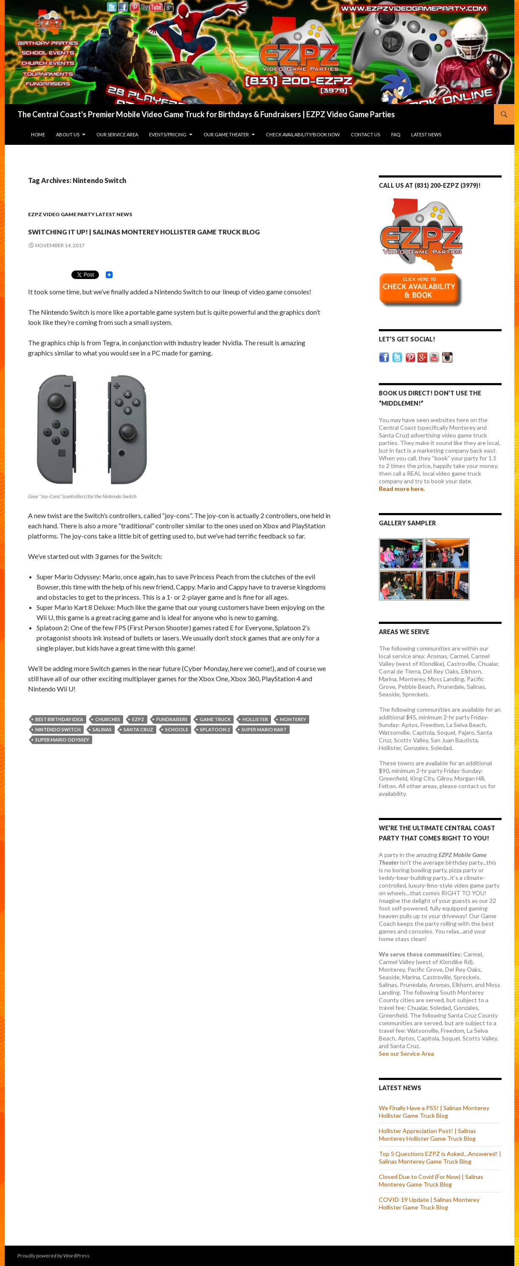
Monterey (293, 734)
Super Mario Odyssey (62, 755)
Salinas (102, 744)
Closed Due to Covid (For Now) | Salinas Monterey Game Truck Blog (431, 1180)
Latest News (426, 134)
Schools (176, 744)
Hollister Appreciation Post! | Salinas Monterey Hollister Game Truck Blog (427, 1134)
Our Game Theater (226, 134)
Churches (107, 734)
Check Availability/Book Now (303, 134)
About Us (67, 134)
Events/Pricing (167, 134)
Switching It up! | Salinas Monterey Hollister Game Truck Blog (158, 236)
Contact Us (365, 134)
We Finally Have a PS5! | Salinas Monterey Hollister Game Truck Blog (434, 1111)
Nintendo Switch (58, 744)
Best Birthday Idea (59, 734)
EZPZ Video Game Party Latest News (80, 214)
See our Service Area (406, 1053)
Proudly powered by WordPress (53, 1255)
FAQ (395, 134)
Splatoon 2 (215, 744)
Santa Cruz (138, 744)
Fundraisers (172, 734)
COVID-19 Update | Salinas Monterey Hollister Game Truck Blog (429, 1203)
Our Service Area (117, 134)
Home (38, 134)
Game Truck (215, 734)
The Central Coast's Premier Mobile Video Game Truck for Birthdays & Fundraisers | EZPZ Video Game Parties (206, 114)
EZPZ (138, 734)
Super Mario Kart (264, 744)
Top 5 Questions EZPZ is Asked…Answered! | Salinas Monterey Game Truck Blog (440, 1157)
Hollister (255, 734)
